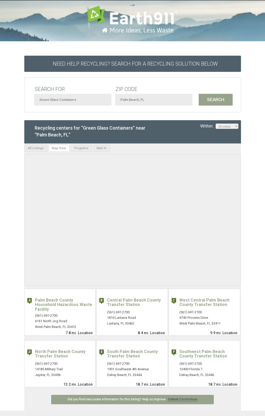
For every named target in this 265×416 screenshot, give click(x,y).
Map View (59, 148)
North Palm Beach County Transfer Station (60, 354)
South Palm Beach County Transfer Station (132, 354)
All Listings (36, 148)
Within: (219, 126)
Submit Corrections (183, 399)
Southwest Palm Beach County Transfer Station (203, 354)
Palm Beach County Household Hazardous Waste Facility (63, 305)
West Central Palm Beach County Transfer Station (204, 302)
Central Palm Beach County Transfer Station (134, 302)
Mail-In (102, 148)
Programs (81, 148)
